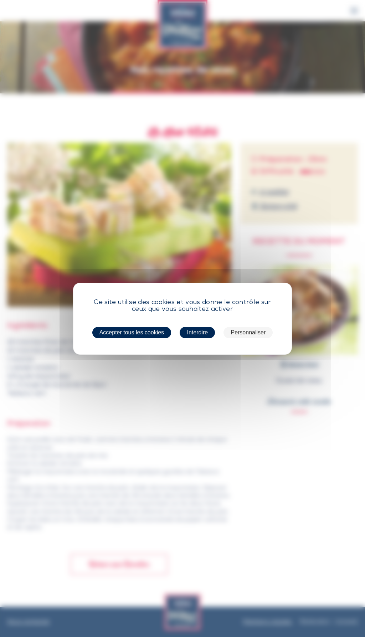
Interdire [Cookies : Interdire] (197, 332)
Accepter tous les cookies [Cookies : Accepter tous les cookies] (131, 332)
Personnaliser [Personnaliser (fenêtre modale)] (248, 332)
